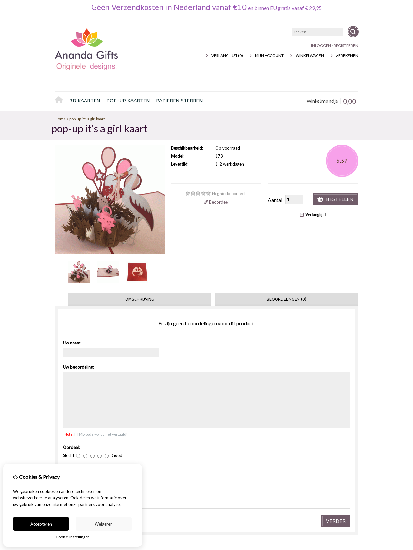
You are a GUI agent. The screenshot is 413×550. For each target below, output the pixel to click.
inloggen (245, 456)
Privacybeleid (94, 456)
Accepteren (41, 523)
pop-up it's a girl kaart (87, 118)
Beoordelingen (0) (286, 299)
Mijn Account (269, 55)
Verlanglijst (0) (227, 55)
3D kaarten (85, 101)
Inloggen (321, 45)
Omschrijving (139, 299)
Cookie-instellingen (73, 537)
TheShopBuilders (343, 510)
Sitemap (320, 469)
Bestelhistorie (250, 462)
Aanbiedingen (172, 462)
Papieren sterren (179, 101)
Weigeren (104, 523)
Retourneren (326, 462)
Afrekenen (347, 55)
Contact (322, 456)
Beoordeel (216, 202)
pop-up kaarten (128, 101)
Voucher (167, 456)
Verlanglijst (313, 214)
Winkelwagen (310, 55)
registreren (346, 45)
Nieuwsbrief (247, 476)
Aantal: (276, 200)
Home (60, 101)
